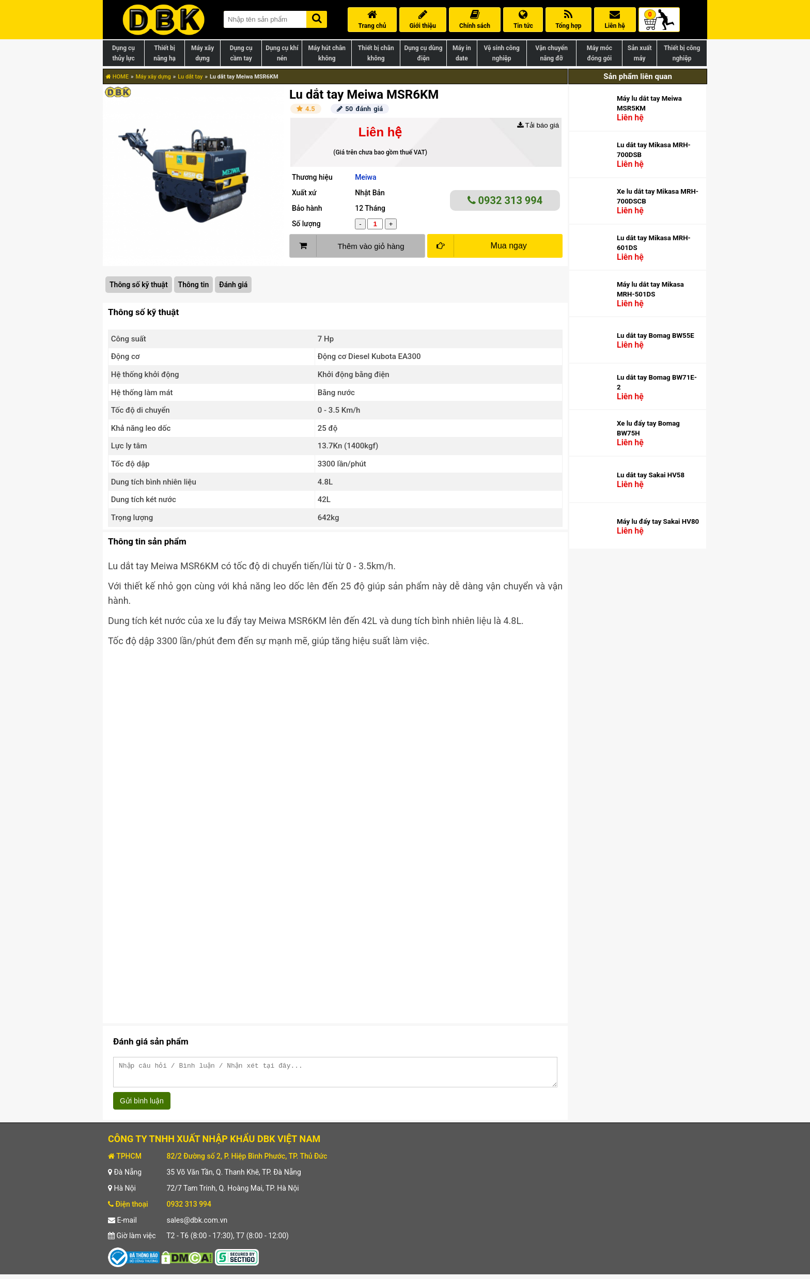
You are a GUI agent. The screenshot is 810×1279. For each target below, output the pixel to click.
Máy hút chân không (327, 53)
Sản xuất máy (640, 53)
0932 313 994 (505, 200)
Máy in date (462, 53)
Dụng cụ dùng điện (423, 53)
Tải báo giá (538, 125)
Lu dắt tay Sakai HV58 (650, 475)
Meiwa (365, 177)
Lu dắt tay (190, 76)
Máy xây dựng (202, 53)
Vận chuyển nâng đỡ (551, 53)
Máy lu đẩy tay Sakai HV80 (658, 521)
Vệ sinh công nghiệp (502, 53)
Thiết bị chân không (376, 53)
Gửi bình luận (142, 1105)
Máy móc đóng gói (599, 53)
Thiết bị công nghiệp (682, 53)
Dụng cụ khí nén (282, 53)
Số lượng (306, 224)
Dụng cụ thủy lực (123, 53)
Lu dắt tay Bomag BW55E (655, 335)
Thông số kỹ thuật (139, 284)
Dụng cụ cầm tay (241, 53)
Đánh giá (233, 284)
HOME (117, 76)
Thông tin (193, 284)
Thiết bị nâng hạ (164, 53)
